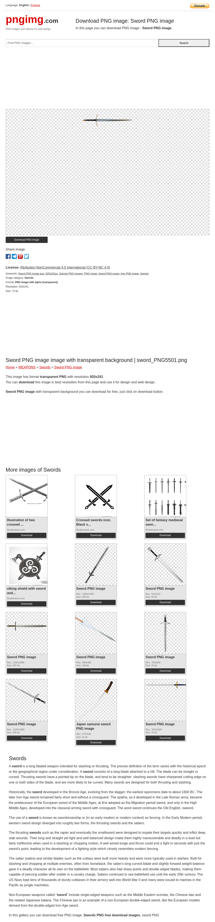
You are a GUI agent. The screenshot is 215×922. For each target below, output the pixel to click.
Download (26, 535)
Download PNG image (26, 239)
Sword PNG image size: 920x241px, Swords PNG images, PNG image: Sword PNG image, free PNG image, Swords (83, 273)
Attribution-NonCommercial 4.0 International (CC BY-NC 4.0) (65, 267)
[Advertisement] (107, 79)
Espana (35, 5)
